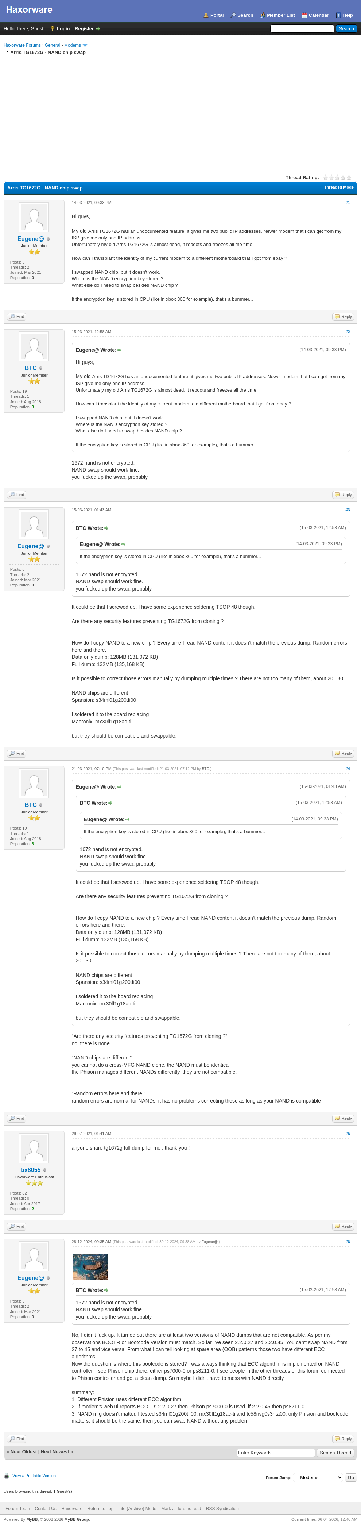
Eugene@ (31, 239)
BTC (31, 368)
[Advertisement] (180, 110)
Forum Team (17, 1508)
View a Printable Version (34, 1475)
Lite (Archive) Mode (137, 1508)
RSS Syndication (222, 1508)
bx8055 (30, 1170)
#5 (347, 1133)
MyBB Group (76, 1519)
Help (348, 15)
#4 (347, 768)
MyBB (32, 1519)
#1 (347, 202)
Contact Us (45, 1508)
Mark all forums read (181, 1508)
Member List (281, 15)
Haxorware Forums (22, 45)
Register (84, 28)
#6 (347, 1241)
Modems (72, 45)
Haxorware (71, 1508)
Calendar (319, 15)
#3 (347, 510)
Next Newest (55, 1451)
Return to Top (101, 1508)
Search (245, 15)
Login (63, 28)
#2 (347, 332)
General (53, 45)
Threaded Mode (339, 187)
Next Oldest (24, 1451)
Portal (217, 15)
